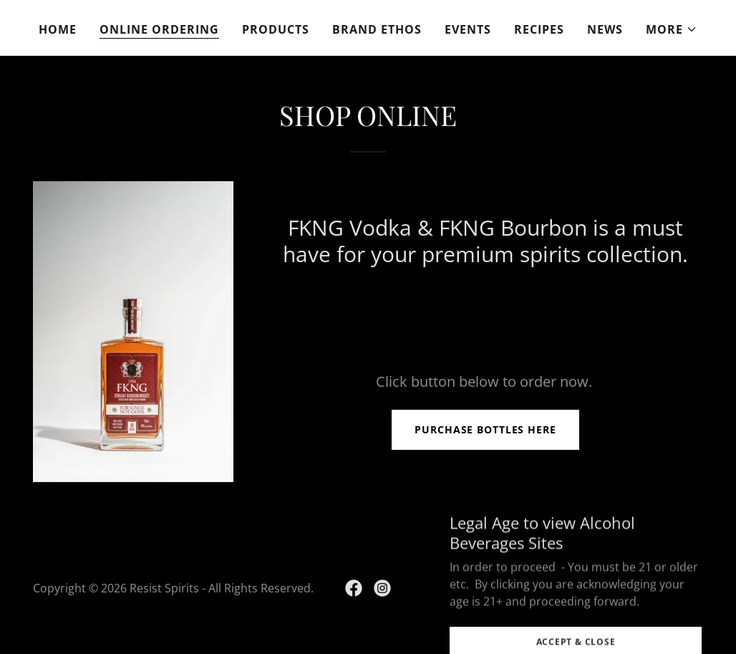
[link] (353, 588)
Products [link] (275, 29)
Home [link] (58, 29)
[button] (671, 29)
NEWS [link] (605, 29)
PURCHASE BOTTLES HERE (485, 429)
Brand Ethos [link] (377, 29)
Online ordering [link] (159, 29)
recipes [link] (539, 29)
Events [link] (468, 29)
